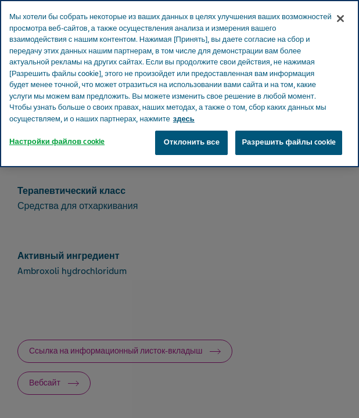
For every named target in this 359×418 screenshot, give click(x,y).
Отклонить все (192, 142)
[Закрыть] (340, 18)
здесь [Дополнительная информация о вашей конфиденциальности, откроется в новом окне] (184, 119)
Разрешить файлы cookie (289, 142)
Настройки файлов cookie (57, 141)
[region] (179, 83)
